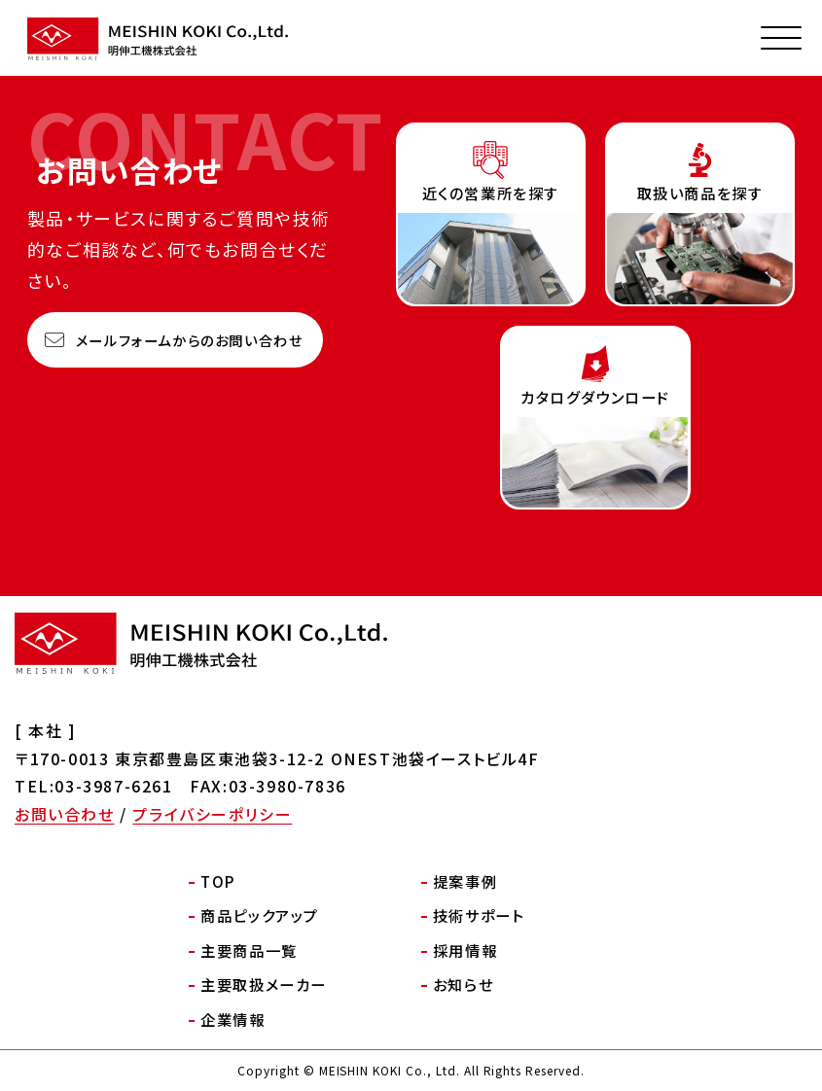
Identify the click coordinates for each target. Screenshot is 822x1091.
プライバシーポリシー (212, 814)
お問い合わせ (65, 814)
